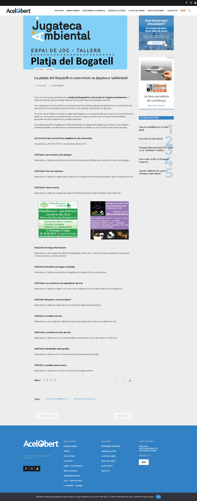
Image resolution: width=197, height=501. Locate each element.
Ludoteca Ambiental (56, 399)
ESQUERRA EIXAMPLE (72, 476)
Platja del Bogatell (85, 399)
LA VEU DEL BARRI (108, 456)
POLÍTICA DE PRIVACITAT (148, 448)
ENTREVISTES (107, 466)
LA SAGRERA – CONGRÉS (73, 485)
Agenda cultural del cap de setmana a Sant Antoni (152, 172)
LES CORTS (68, 461)
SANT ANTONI (69, 456)
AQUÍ (144, 462)
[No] (193, 496)
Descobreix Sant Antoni (151, 138)
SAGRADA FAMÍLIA (70, 446)
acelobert (59, 85)
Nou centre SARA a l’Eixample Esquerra (154, 160)
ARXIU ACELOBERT (108, 461)
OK (158, 497)
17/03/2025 (40, 85)
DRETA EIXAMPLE (70, 471)
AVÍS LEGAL (143, 446)
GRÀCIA (66, 451)
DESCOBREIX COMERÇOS (110, 446)
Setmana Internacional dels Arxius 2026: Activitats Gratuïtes (156, 149)
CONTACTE (105, 471)
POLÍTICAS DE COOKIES (148, 450)
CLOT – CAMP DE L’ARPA (73, 481)
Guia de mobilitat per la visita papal (154, 128)
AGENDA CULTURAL (108, 451)
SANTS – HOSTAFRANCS (73, 466)
